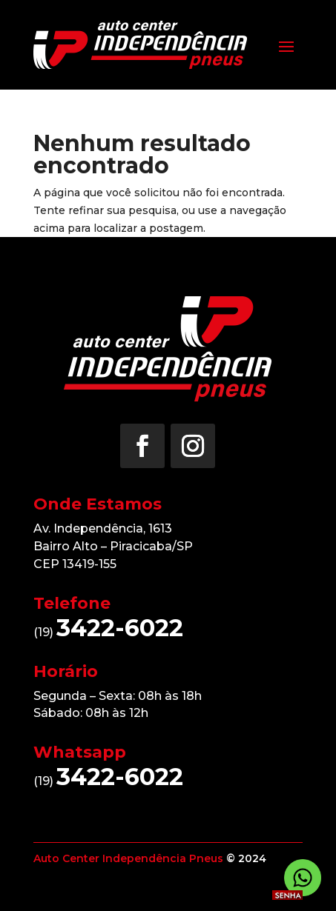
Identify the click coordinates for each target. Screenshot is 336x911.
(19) (108, 632)
